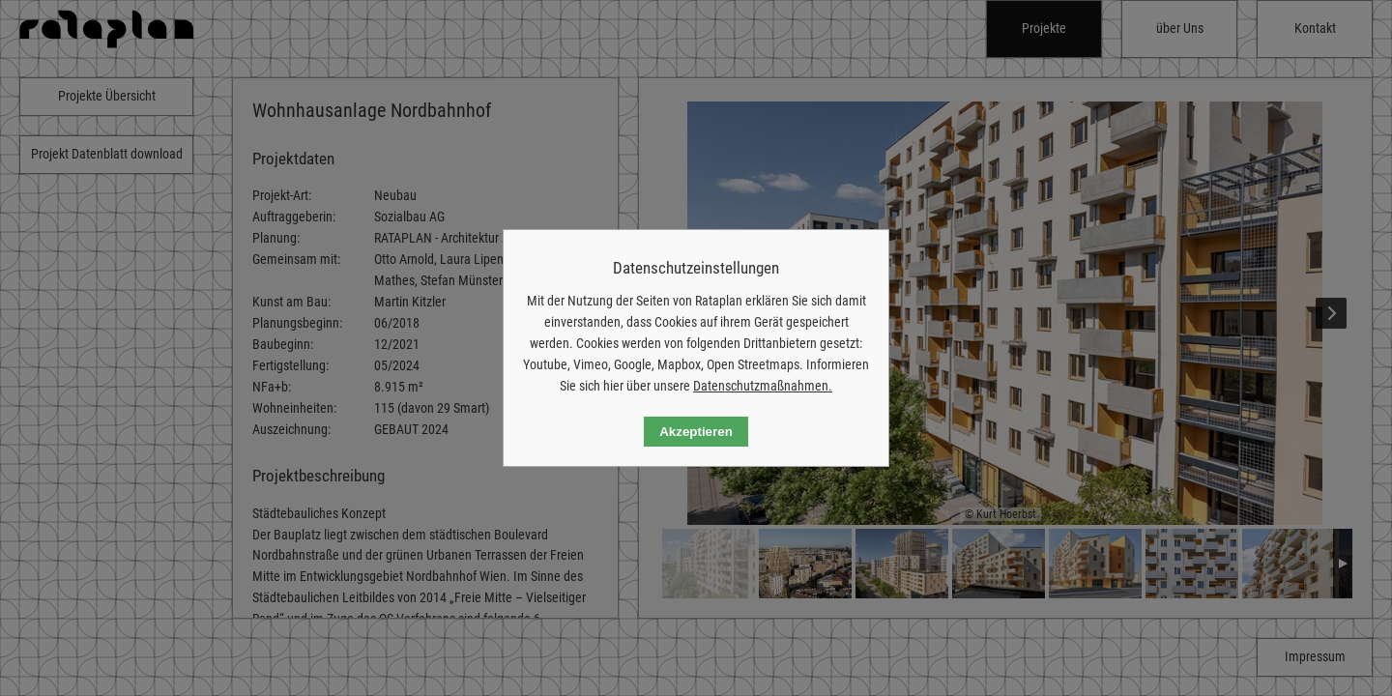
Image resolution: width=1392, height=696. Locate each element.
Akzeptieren (696, 431)
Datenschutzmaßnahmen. (762, 385)
